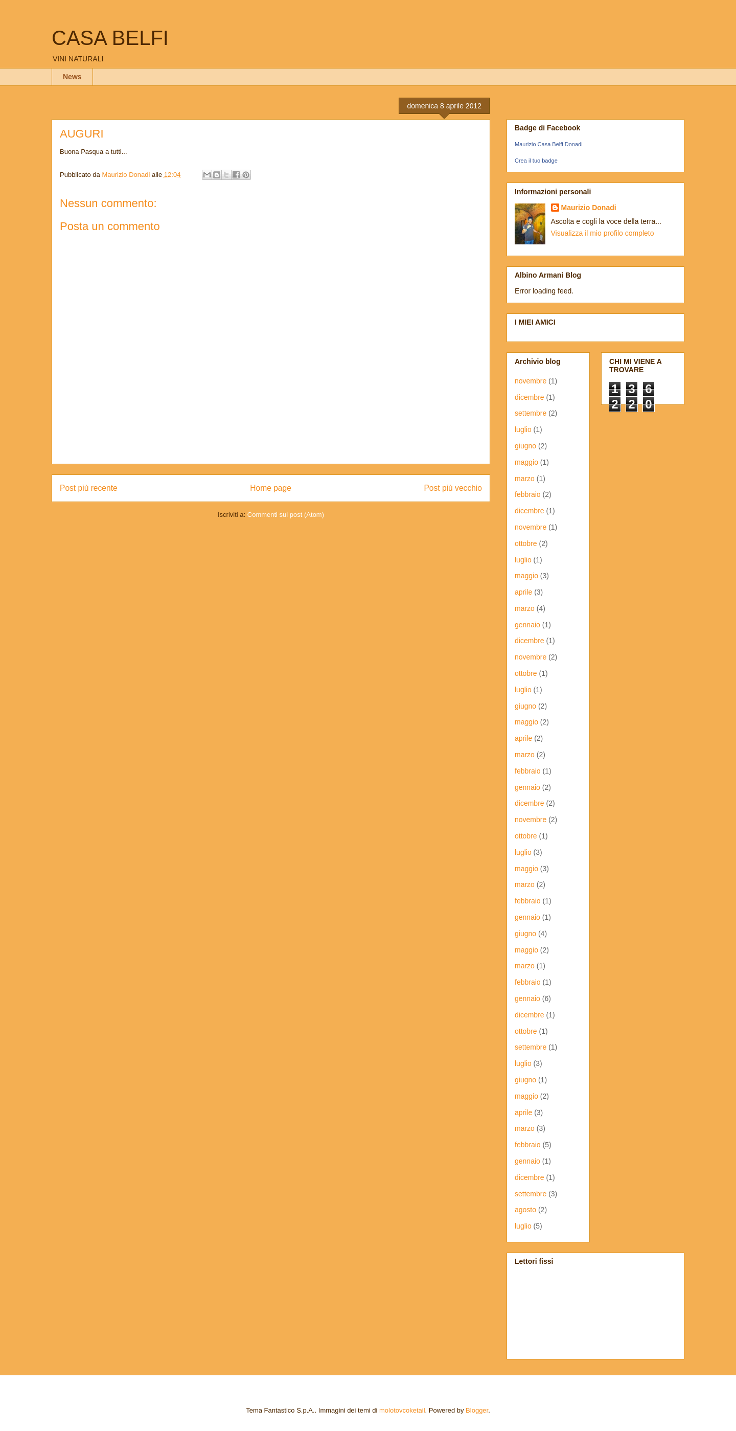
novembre (530, 381)
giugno (525, 446)
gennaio (527, 625)
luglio (523, 429)
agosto (525, 1210)
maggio (526, 462)
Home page (270, 488)
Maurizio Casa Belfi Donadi (549, 144)
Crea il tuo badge (536, 160)
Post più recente (89, 488)
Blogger (477, 1410)
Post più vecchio (453, 488)
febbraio (528, 494)
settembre (530, 413)
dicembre (529, 397)
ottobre (526, 543)
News (72, 77)
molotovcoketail (402, 1410)
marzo (525, 478)
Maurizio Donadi (588, 207)
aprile (523, 592)
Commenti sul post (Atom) (285, 514)
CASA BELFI (110, 38)
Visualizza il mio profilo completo (602, 233)
